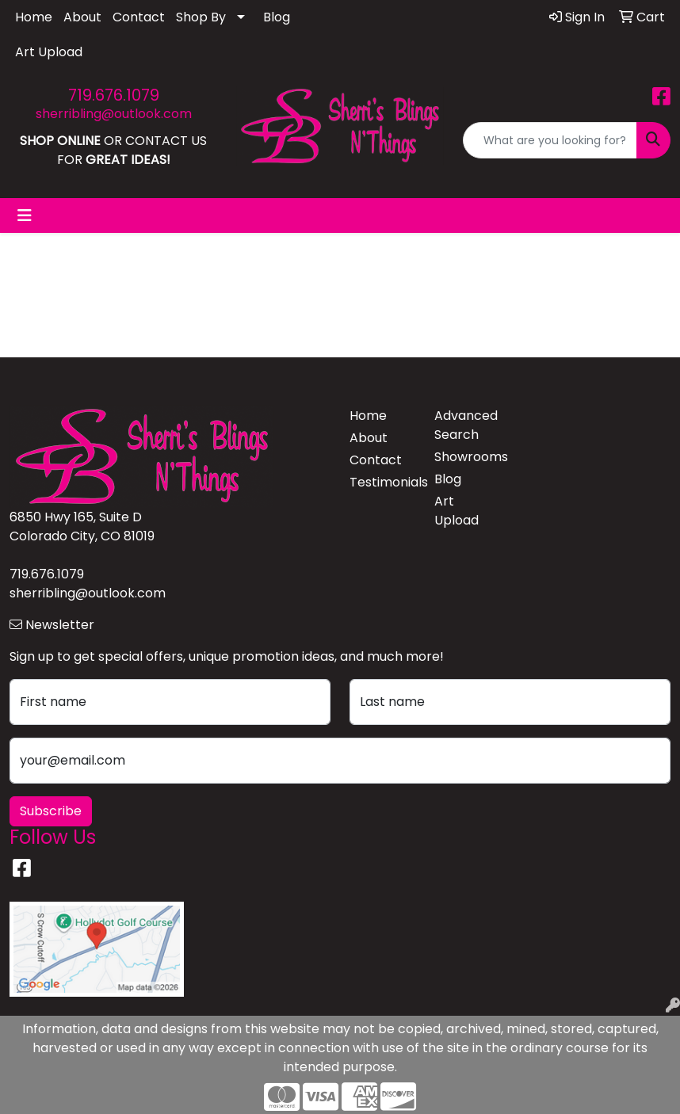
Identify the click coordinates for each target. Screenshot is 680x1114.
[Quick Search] (550, 140)
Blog (276, 17)
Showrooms (467, 457)
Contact (139, 17)
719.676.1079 (113, 95)
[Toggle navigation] (24, 215)
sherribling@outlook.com (114, 114)
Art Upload (48, 52)
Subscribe (51, 811)
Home (33, 17)
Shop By (201, 17)
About (82, 17)
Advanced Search (466, 425)
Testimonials (382, 482)
